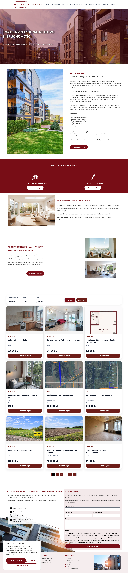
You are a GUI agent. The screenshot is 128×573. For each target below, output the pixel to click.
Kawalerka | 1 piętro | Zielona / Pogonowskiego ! (98, 451)
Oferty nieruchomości (58, 4)
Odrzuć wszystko (28, 561)
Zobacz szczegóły (24, 356)
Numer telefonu (98, 513)
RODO (67, 531)
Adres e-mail (69, 513)
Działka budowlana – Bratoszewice (61, 395)
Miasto (24, 297)
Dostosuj (12, 561)
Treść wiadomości (70, 519)
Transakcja (39, 297)
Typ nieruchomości (13, 297)
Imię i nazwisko (69, 506)
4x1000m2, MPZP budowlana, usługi (23, 450)
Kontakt (112, 4)
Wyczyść (81, 300)
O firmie (46, 4)
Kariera (105, 4)
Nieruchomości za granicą (93, 4)
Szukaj (70, 300)
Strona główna (37, 4)
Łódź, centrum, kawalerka (18, 340)
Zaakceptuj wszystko (22, 566)
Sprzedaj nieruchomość (75, 4)
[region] (22, 556)
